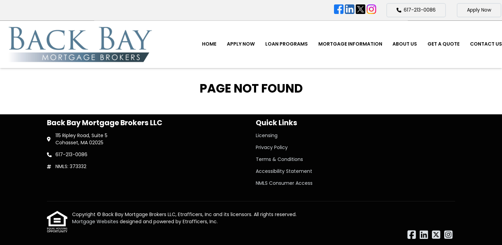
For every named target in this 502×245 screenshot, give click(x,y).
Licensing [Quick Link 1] (267, 135)
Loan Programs (286, 43)
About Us (404, 43)
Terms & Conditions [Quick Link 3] (279, 159)
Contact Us (486, 43)
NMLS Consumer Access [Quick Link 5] (284, 183)
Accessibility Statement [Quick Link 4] (284, 171)
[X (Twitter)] (360, 10)
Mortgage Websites (96, 221)
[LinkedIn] (349, 10)
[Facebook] (339, 10)
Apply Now (479, 9)
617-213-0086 (416, 9)
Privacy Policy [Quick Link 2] (272, 147)
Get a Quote (443, 43)
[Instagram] (371, 10)
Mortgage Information (350, 43)
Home (209, 43)
